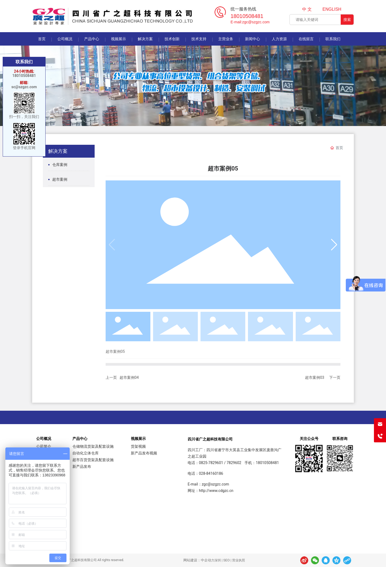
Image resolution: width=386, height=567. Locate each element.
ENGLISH (331, 9)
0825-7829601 (211, 463)
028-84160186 (211, 473)
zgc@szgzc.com (215, 484)
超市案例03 (314, 377)
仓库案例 (59, 165)
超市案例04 (129, 377)
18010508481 (247, 16)
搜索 (347, 19)
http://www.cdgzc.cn (216, 490)
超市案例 (59, 179)
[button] (334, 245)
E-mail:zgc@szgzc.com (250, 22)
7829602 (234, 463)
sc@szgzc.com (24, 87)
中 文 (307, 9)
